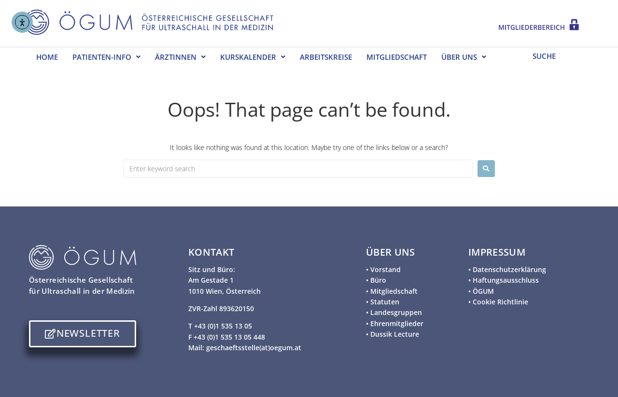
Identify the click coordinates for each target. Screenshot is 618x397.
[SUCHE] (556, 55)
